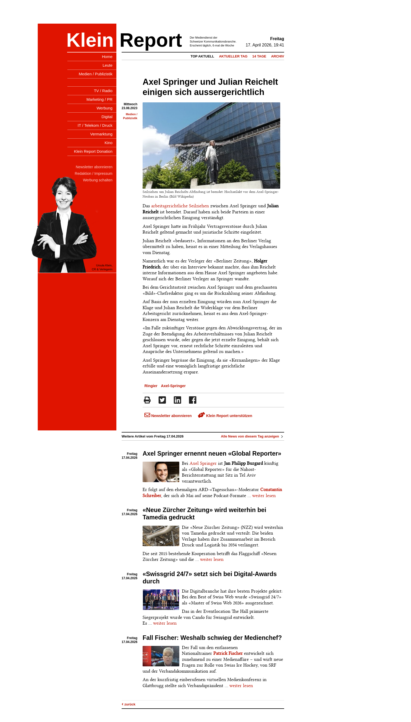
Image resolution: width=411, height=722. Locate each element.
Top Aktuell (202, 56)
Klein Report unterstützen (225, 416)
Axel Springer (203, 463)
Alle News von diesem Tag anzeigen (252, 436)
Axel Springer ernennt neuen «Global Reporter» (212, 453)
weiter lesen (264, 495)
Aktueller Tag (233, 56)
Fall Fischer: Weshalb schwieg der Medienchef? (212, 637)
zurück (129, 704)
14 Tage (259, 56)
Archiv (277, 56)
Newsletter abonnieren (168, 416)
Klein (90, 40)
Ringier (151, 386)
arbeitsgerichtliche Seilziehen (180, 205)
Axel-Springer (173, 386)
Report (151, 40)
